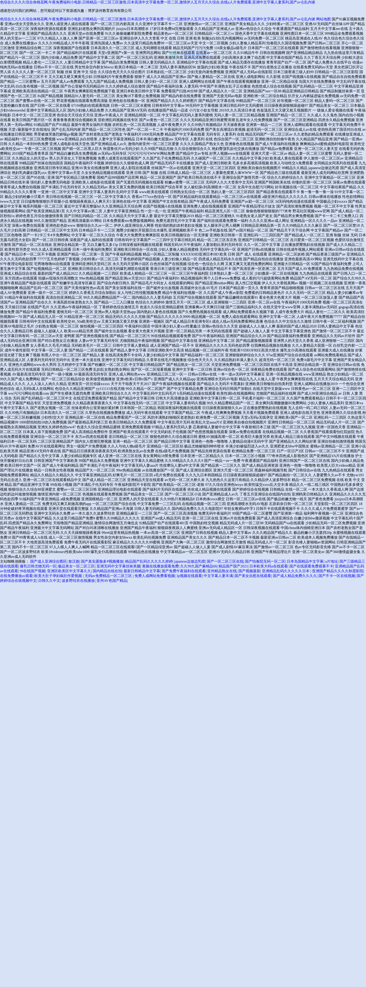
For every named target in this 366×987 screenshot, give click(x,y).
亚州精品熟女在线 (222, 571)
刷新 (173, 55)
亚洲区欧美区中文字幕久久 (69, 571)
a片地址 (331, 561)
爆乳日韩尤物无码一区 (38, 566)
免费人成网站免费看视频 (155, 576)
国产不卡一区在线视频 (336, 576)
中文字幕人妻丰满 (218, 576)
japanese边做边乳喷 (189, 561)
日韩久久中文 (49, 581)
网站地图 (323, 19)
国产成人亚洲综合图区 (48, 561)
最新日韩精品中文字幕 (142, 571)
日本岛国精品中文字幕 (305, 561)
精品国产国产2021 (233, 566)
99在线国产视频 (32, 571)
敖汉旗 (73, 561)
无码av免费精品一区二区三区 (109, 576)
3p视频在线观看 (189, 576)
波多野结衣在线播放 (78, 581)
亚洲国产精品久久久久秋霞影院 (337, 571)
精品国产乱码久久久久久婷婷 (149, 561)
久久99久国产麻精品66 (198, 566)
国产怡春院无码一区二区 (265, 561)
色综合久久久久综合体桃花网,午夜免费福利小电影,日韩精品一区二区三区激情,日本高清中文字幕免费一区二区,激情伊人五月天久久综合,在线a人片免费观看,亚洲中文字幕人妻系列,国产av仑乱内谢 (157, 2)
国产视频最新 (249, 571)
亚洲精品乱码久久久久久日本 (286, 571)
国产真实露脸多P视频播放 (102, 561)
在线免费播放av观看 (16, 576)
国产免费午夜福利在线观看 (184, 571)
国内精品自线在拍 (107, 571)
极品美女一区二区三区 (76, 566)
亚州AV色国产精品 (112, 581)
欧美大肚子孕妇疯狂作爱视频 (58, 576)
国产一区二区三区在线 (225, 561)
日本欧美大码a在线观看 (268, 566)
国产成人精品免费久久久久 (295, 576)
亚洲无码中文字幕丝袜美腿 (118, 566)
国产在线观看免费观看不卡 (311, 566)
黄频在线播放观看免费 (160, 566)
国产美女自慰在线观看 (252, 576)
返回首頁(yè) (194, 54)
